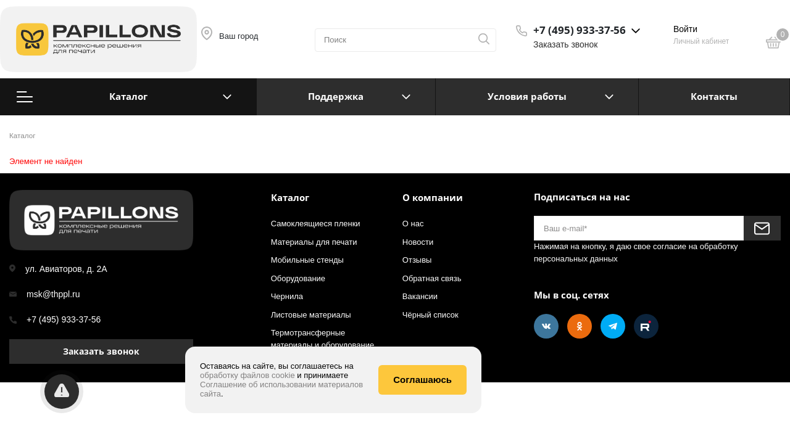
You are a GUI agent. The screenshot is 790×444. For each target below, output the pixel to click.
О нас (413, 223)
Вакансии (420, 296)
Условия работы (527, 96)
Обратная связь (432, 278)
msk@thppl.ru (53, 294)
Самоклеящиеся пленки (315, 223)
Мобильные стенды (307, 260)
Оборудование (298, 278)
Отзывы (417, 260)
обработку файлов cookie (247, 375)
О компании (432, 197)
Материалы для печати (314, 242)
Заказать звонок (565, 44)
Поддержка (336, 96)
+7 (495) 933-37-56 (64, 319)
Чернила (287, 296)
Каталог (124, 96)
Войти (685, 29)
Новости (417, 242)
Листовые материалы (311, 314)
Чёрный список (430, 314)
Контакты (714, 96)
